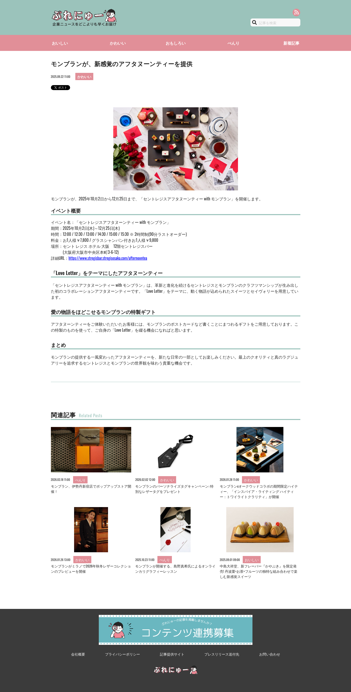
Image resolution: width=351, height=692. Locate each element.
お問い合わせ (269, 654)
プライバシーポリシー (122, 654)
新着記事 (291, 43)
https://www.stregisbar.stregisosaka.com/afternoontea (108, 258)
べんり (233, 43)
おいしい (60, 43)
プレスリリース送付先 (221, 654)
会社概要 (78, 654)
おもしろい (176, 43)
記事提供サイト (172, 654)
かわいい (118, 43)
